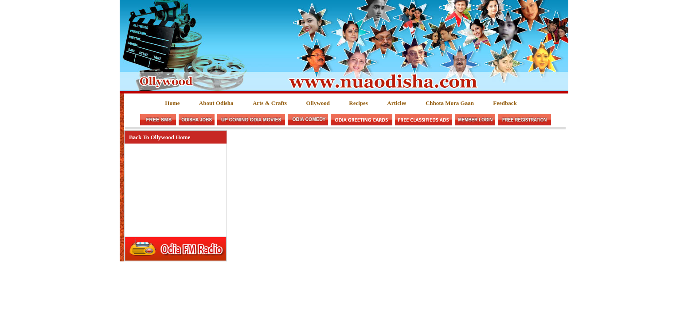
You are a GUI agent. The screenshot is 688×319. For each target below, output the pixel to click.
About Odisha (216, 103)
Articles (396, 103)
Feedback (504, 103)
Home (172, 103)
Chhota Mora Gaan (450, 103)
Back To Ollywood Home (159, 137)
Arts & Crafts (270, 103)
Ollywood (317, 103)
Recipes (358, 103)
